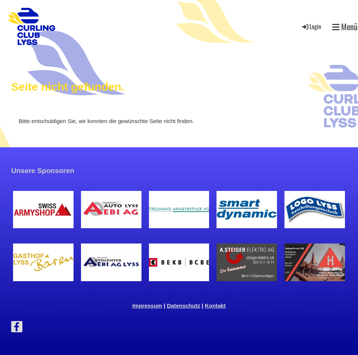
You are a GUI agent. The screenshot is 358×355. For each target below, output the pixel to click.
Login (311, 26)
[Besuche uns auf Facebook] (16, 328)
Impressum (147, 305)
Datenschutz (183, 305)
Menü (345, 26)
